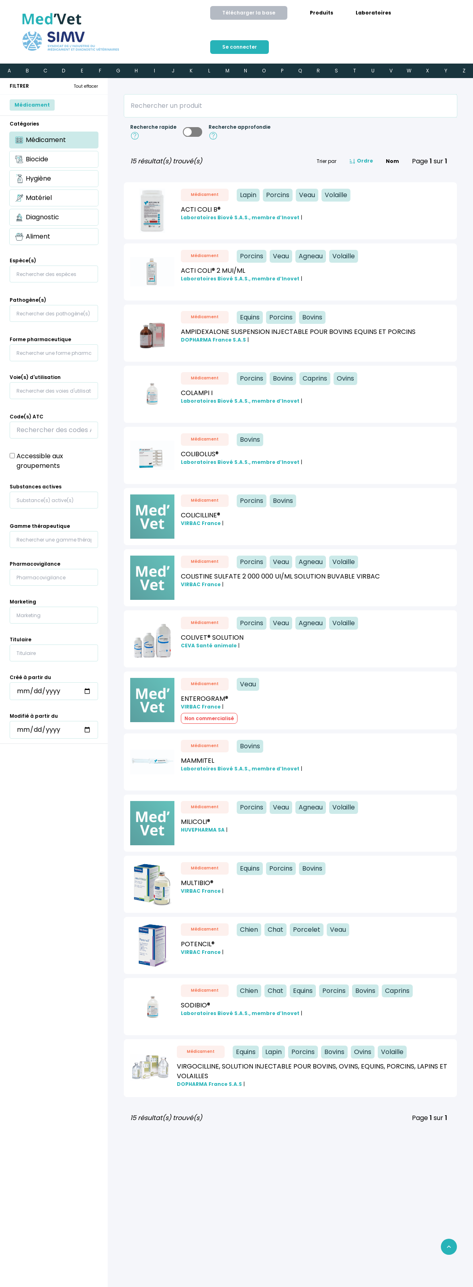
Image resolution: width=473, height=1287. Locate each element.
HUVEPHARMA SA (203, 830)
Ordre (361, 161)
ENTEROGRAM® (204, 698)
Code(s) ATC (26, 417)
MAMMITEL (197, 760)
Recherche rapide (153, 127)
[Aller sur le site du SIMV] (71, 41)
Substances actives (35, 487)
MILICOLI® (195, 821)
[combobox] (54, 274)
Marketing (23, 602)
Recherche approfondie (239, 127)
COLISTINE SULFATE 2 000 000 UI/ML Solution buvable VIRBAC (280, 576)
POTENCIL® (198, 944)
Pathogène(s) (28, 300)
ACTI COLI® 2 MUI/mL (213, 270)
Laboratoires (373, 13)
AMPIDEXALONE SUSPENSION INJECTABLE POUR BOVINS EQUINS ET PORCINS (298, 331)
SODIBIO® (195, 1005)
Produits (321, 13)
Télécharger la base (248, 12)
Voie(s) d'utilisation (35, 377)
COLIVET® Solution (212, 637)
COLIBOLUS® (200, 454)
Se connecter (239, 46)
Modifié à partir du (34, 716)
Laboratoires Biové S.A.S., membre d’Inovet (240, 217)
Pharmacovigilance (35, 564)
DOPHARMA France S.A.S (213, 340)
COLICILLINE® (200, 515)
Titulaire (20, 639)
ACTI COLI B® (201, 209)
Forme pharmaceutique (40, 339)
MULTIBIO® (197, 883)
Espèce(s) (23, 260)
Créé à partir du (30, 677)
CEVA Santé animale (209, 645)
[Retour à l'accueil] (52, 19)
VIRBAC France (201, 523)
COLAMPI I (197, 392)
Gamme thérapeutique (40, 526)
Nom (392, 161)
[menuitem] (321, 13)
